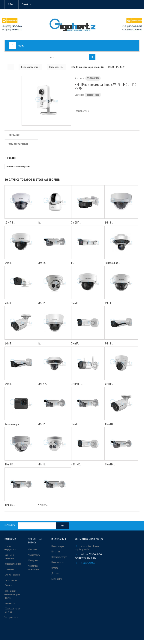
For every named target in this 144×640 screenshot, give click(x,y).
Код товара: (80, 78)
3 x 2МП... (76, 222)
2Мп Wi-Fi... (77, 384)
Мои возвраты (34, 555)
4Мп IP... (42, 464)
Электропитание (11, 617)
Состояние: (79, 94)
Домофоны (9, 569)
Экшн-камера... (12, 424)
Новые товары (57, 546)
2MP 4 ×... (42, 384)
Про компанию (57, 562)
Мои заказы (33, 549)
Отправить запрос (59, 557)
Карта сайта (56, 578)
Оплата (54, 567)
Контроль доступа (12, 574)
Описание (14, 135)
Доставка (55, 573)
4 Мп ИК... (110, 424)
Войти (10, 4)
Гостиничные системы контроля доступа (12, 594)
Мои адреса (33, 560)
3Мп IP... (8, 263)
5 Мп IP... (109, 384)
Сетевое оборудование (10, 548)
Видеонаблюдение (12, 563)
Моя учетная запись (35, 540)
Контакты (55, 551)
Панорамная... (112, 263)
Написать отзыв (81, 111)
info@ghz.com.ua (88, 562)
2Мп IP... (109, 222)
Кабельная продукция (9, 556)
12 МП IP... (9, 222)
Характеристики (18, 144)
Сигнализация (10, 580)
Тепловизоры (9, 603)
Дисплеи (8, 585)
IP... (39, 222)
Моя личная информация (33, 567)
